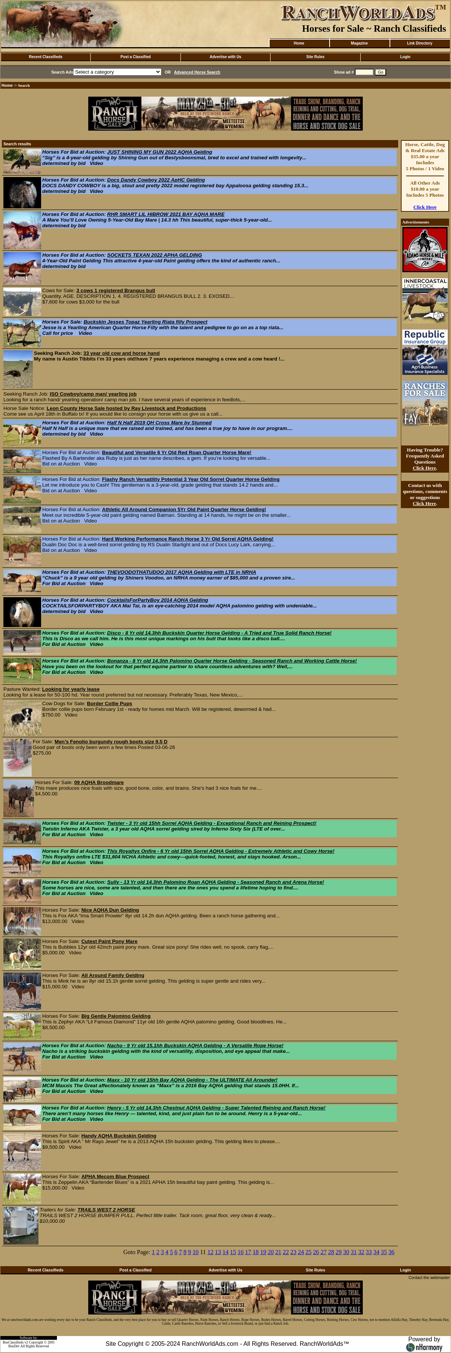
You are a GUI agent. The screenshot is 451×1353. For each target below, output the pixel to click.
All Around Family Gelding (112, 975)
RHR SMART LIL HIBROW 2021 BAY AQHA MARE (165, 214)
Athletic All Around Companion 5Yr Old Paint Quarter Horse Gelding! (184, 509)
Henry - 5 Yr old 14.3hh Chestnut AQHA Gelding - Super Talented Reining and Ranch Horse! (216, 1108)
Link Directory (419, 43)
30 (346, 1252)
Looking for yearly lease (71, 689)
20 (271, 1252)
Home (299, 43)
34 (376, 1252)
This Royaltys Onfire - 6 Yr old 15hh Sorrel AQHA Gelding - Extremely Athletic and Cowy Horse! (220, 851)
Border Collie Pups (109, 703)
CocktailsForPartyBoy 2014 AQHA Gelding (157, 600)
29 (339, 1252)
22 (286, 1252)
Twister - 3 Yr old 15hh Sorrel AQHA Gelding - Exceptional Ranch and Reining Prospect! (211, 823)
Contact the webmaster (429, 1277)
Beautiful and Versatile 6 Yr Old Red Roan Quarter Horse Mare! (177, 452)
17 (248, 1252)
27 (324, 1252)
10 (196, 1252)
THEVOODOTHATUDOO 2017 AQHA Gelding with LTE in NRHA (181, 572)
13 (218, 1252)
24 (301, 1252)
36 (391, 1252)
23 (293, 1252)
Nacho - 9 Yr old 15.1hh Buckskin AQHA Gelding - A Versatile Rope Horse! (195, 1045)
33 (369, 1252)
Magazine (359, 43)
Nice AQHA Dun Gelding (110, 910)
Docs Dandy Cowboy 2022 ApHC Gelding (156, 180)
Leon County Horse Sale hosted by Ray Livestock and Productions (126, 408)
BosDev (14, 1346)
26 (316, 1252)
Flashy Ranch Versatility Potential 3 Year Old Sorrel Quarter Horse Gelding (191, 479)
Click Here (425, 207)
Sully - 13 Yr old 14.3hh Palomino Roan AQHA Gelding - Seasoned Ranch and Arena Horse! (215, 882)
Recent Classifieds (46, 57)
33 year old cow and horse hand (121, 353)
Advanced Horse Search (197, 72)
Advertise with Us (225, 57)
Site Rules (315, 57)
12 (210, 1252)
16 (241, 1252)
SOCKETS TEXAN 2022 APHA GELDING (154, 255)
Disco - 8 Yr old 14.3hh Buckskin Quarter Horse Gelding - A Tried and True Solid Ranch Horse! (219, 633)
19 (263, 1252)
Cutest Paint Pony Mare (109, 941)
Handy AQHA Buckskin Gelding (118, 1136)
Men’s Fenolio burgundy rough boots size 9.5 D (111, 741)
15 (233, 1252)
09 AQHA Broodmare (99, 782)
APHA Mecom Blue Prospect (115, 1176)
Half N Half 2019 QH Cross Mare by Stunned (159, 422)
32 (361, 1252)
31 (354, 1252)
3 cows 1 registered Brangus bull (115, 290)
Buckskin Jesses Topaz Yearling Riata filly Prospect (145, 322)
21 (278, 1252)
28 (331, 1252)
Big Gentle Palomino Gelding (116, 1016)
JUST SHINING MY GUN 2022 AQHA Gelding (159, 152)
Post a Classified (136, 57)
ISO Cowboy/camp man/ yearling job (93, 394)
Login (405, 57)
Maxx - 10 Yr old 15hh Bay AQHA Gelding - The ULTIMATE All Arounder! (192, 1080)
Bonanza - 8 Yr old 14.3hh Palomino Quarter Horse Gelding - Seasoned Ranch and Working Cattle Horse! (232, 661)
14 (225, 1252)
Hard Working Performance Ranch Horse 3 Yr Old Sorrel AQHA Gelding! (188, 539)
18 (256, 1252)
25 (308, 1252)
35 (384, 1252)
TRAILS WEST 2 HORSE (106, 1210)
